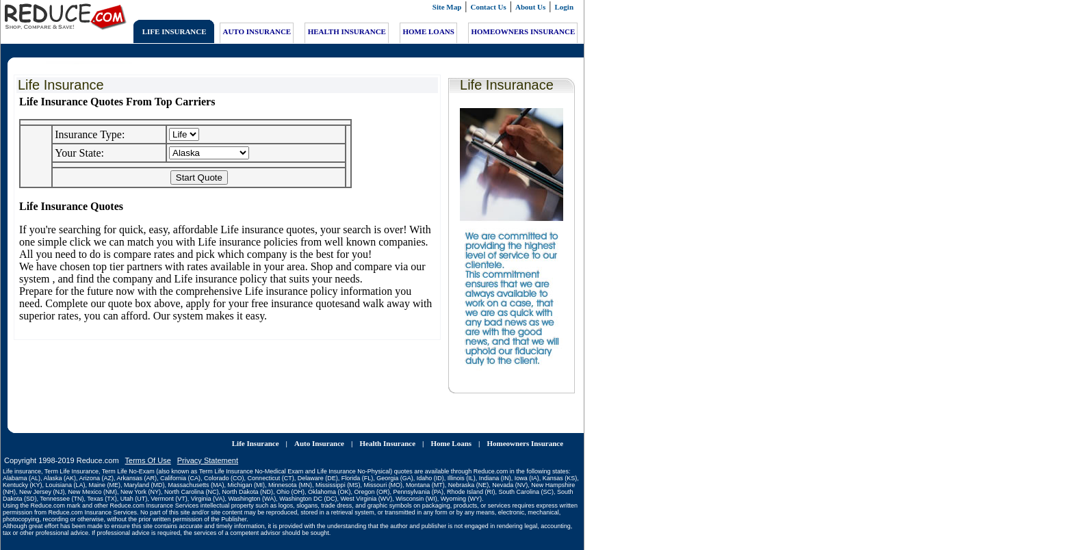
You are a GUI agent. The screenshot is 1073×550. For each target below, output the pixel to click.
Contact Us (488, 7)
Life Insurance (255, 432)
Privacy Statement (207, 449)
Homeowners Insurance (525, 432)
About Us (530, 7)
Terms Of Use (148, 449)
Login (564, 7)
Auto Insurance (319, 432)
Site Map (446, 7)
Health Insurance (387, 432)
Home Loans (450, 432)
